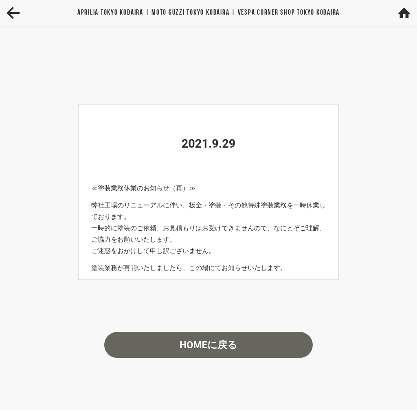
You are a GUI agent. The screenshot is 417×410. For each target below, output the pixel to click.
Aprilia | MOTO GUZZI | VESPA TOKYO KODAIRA (208, 12)
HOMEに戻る (208, 345)
